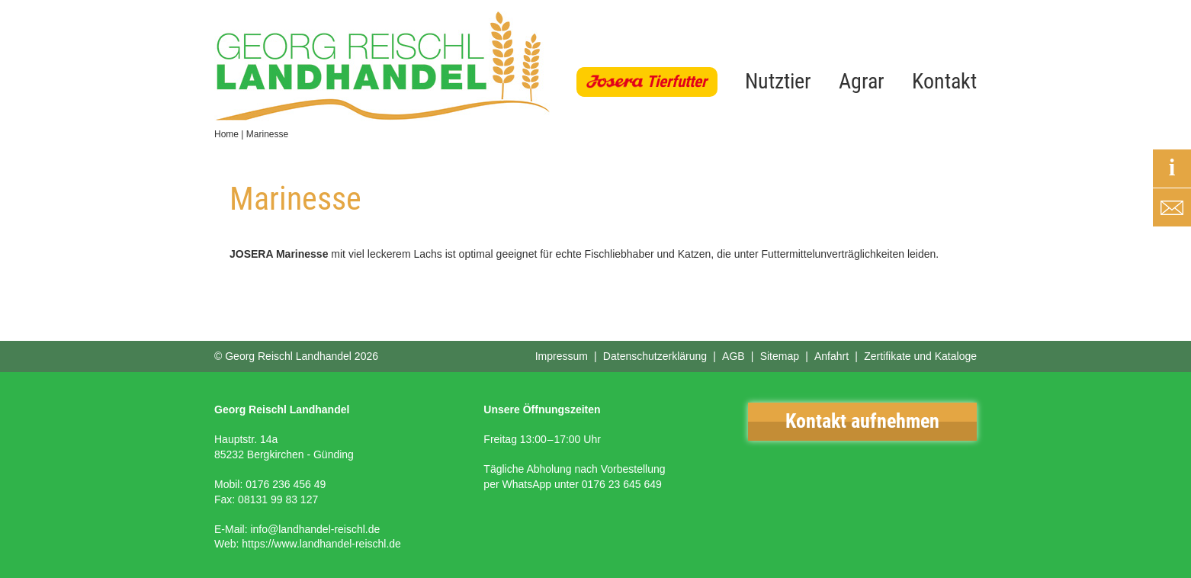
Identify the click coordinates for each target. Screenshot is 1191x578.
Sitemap (779, 356)
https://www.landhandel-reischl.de (321, 544)
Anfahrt (831, 356)
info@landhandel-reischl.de (315, 529)
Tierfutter (677, 81)
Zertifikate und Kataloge (920, 356)
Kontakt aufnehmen (862, 420)
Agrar (861, 81)
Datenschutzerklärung (655, 356)
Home (226, 134)
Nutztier (778, 81)
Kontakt (944, 81)
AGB (733, 356)
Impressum (561, 356)
